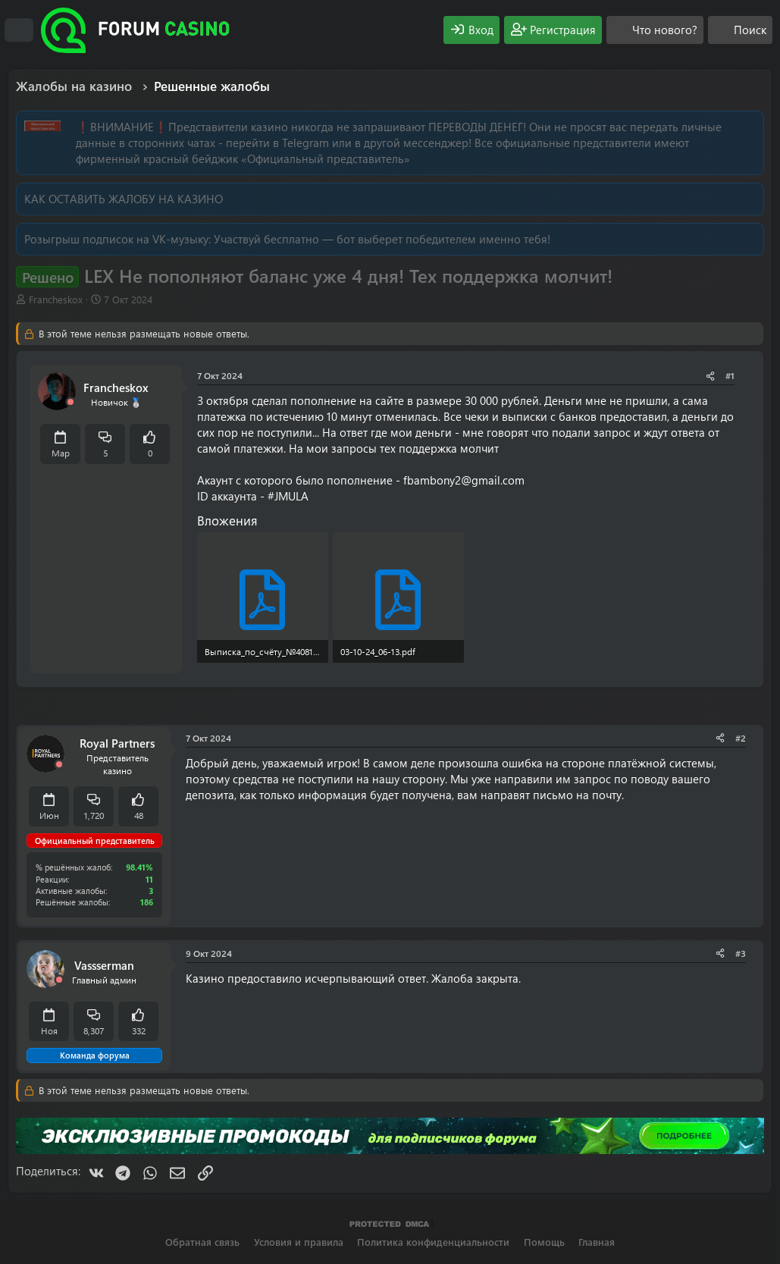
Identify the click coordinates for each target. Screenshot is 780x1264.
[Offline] (70, 402)
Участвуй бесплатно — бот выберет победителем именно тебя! (382, 238)
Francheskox (56, 299)
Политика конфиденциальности (433, 1241)
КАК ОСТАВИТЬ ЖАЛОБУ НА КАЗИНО (123, 198)
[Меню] (19, 30)
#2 (740, 738)
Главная (596, 1241)
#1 (730, 375)
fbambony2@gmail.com (464, 480)
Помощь (544, 1241)
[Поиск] (740, 30)
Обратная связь (202, 1241)
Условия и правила (298, 1241)
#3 (740, 953)
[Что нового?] (654, 30)
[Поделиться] (710, 375)
